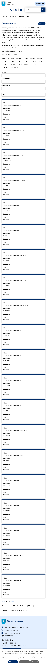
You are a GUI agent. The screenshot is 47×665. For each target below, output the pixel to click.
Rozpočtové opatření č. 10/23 (15, 255)
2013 (26, 58)
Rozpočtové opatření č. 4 (13, 580)
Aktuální (6, 120)
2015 (40, 58)
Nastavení (35, 662)
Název (4, 72)
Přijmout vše (13, 662)
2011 (12, 58)
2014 (33, 58)
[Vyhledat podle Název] (23, 75)
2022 (5, 64)
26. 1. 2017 (6, 486)
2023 (13, 64)
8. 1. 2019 (6, 136)
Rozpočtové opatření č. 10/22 (15, 280)
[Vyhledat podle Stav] (23, 95)
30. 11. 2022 (7, 286)
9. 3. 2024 (6, 436)
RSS (42, 24)
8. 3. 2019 (6, 511)
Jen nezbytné (24, 662)
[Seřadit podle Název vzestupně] (8, 71)
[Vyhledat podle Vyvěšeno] (23, 82)
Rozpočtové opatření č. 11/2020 (15, 180)
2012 (19, 58)
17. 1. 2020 (6, 236)
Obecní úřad (12, 16)
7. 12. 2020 (6, 386)
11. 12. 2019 (6, 361)
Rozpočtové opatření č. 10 (14, 330)
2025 (27, 64)
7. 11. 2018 (6, 336)
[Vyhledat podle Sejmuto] (23, 88)
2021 (40, 61)
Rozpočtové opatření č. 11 (13, 205)
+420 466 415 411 (11, 630)
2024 (20, 64)
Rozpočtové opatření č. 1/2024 (15, 430)
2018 (19, 61)
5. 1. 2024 (6, 261)
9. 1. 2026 (6, 411)
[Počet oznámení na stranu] (30, 606)
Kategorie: (5, 58)
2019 (26, 61)
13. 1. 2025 (6, 311)
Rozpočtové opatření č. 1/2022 (15, 455)
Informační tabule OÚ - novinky (12, 51)
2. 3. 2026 (6, 536)
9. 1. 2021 (6, 186)
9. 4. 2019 (6, 111)
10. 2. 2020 (6, 561)
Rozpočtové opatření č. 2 (13, 105)
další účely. (40, 653)
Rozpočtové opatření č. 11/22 (14, 155)
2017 (12, 61)
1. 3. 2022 (6, 461)
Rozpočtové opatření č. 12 (13, 130)
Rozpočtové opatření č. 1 (13, 480)
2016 (5, 61)
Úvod (3, 16)
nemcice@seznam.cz (12, 633)
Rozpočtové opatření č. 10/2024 (16, 305)
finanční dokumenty (11, 68)
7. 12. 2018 (6, 211)
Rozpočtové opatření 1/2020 (14, 555)
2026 (35, 64)
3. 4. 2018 (6, 586)
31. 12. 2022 (7, 161)
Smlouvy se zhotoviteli (9, 54)
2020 (34, 61)
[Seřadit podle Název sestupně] (8, 72)
